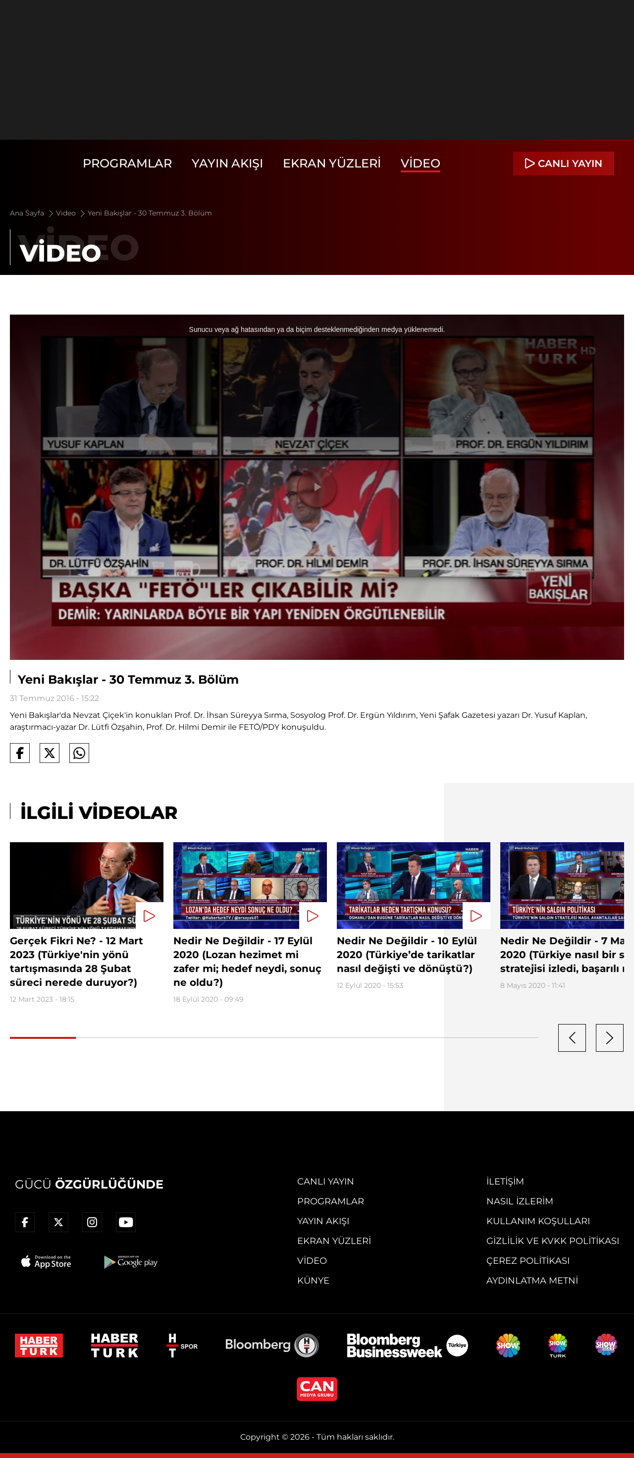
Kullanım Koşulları (538, 1221)
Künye (313, 1280)
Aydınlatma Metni (532, 1280)
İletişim (505, 1181)
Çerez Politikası (528, 1260)
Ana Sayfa (32, 213)
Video (420, 163)
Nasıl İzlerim (519, 1201)
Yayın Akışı (227, 163)
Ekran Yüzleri (332, 163)
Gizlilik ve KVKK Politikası (552, 1241)
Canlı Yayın (325, 1181)
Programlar (127, 163)
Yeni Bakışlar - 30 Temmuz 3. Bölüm (150, 213)
